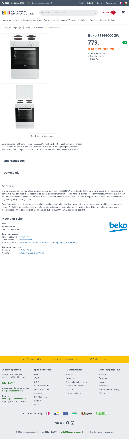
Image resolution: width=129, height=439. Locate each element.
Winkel (81, 3)
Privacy (69, 389)
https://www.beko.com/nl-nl (31, 253)
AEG (36, 374)
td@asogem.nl (25, 239)
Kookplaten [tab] (83, 20)
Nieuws (102, 382)
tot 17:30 (13, 3)
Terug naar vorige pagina (12, 28)
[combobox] (68, 13)
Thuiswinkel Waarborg (109, 389)
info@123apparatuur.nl (12, 390)
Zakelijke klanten (74, 393)
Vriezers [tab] (72, 20)
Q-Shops (102, 393)
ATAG (36, 378)
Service (99, 3)
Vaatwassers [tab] (49, 20)
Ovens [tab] (103, 20)
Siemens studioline (42, 389)
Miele (36, 404)
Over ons (103, 378)
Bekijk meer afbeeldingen (43, 136)
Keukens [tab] (111, 20)
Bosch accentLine (41, 385)
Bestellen (70, 378)
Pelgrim (37, 400)
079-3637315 (25, 237)
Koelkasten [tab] (62, 20)
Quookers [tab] (94, 20)
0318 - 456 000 (8, 383)
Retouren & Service (74, 385)
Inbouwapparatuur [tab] (10, 20)
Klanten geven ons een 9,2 (40, 3)
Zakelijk (90, 3)
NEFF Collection (41, 397)
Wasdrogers (39, 28)
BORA (36, 382)
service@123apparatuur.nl (14, 398)
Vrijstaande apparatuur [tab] (31, 20)
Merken (102, 374)
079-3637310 (25, 250)
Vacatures (103, 385)
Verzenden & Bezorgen (76, 382)
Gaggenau (38, 393)
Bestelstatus (111, 3)
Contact (69, 374)
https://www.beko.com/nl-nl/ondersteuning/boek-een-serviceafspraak (50, 242)
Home (27, 28)
